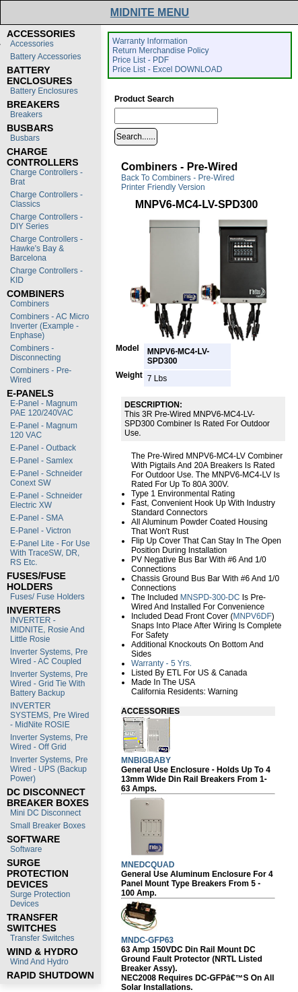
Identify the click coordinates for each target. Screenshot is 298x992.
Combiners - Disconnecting (35, 352)
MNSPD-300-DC (210, 597)
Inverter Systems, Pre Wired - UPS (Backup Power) (48, 769)
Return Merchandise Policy (160, 50)
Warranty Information (150, 41)
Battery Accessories (45, 56)
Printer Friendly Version (163, 187)
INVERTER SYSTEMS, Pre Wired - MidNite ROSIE (49, 715)
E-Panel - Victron (40, 530)
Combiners (29, 303)
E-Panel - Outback (43, 448)
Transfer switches (42, 938)
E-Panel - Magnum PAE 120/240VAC (43, 408)
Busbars (25, 138)
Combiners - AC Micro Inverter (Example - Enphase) (49, 326)
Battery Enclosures (44, 91)
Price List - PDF (140, 60)
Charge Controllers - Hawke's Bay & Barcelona (46, 248)
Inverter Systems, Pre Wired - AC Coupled (48, 656)
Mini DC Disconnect (45, 813)
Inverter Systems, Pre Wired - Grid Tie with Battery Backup (48, 683)
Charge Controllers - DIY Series (46, 221)
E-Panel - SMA (36, 518)
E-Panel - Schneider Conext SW (46, 478)
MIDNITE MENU (149, 12)
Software (26, 849)
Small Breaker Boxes (47, 825)
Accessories (32, 43)
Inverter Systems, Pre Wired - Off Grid (48, 742)
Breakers (26, 114)
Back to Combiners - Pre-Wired (178, 178)
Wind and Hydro (39, 961)
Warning (222, 691)
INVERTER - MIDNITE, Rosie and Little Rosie (47, 630)
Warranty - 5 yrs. (161, 663)
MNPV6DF (252, 616)
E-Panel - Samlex (41, 460)
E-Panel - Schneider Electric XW (46, 500)
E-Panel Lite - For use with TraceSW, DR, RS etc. (50, 553)
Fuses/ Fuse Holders (47, 596)
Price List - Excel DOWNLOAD (167, 69)
